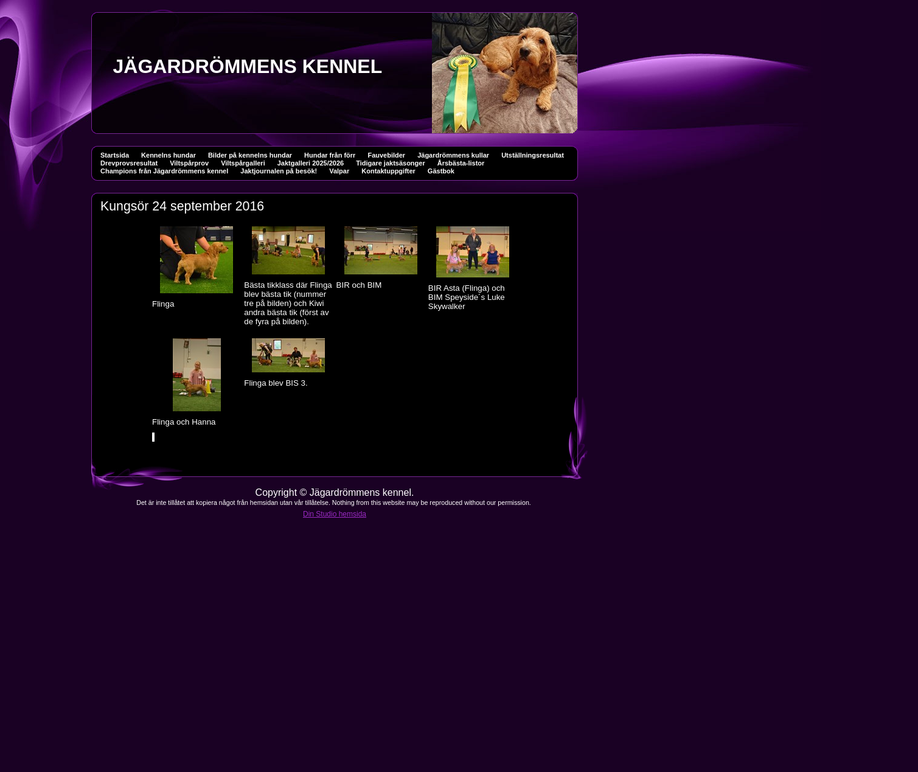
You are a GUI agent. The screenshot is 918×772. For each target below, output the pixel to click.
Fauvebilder (386, 155)
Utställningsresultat (532, 155)
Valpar (339, 171)
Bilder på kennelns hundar (250, 155)
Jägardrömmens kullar (453, 155)
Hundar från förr (329, 155)
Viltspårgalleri (243, 163)
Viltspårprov (189, 163)
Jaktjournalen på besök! (278, 171)
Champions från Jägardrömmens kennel (164, 171)
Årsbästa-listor (461, 163)
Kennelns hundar (168, 155)
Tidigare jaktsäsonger (390, 163)
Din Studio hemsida (334, 514)
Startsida (114, 155)
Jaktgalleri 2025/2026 (310, 163)
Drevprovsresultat (129, 163)
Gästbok (441, 171)
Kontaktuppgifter (388, 171)
